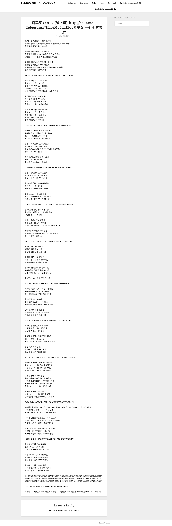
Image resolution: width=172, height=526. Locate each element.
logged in (61, 510)
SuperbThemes (104, 523)
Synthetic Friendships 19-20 (130, 3)
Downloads (112, 3)
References (84, 3)
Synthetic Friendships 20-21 (105, 9)
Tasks (94, 3)
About (102, 3)
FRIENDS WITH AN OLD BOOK (38, 2)
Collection (72, 3)
